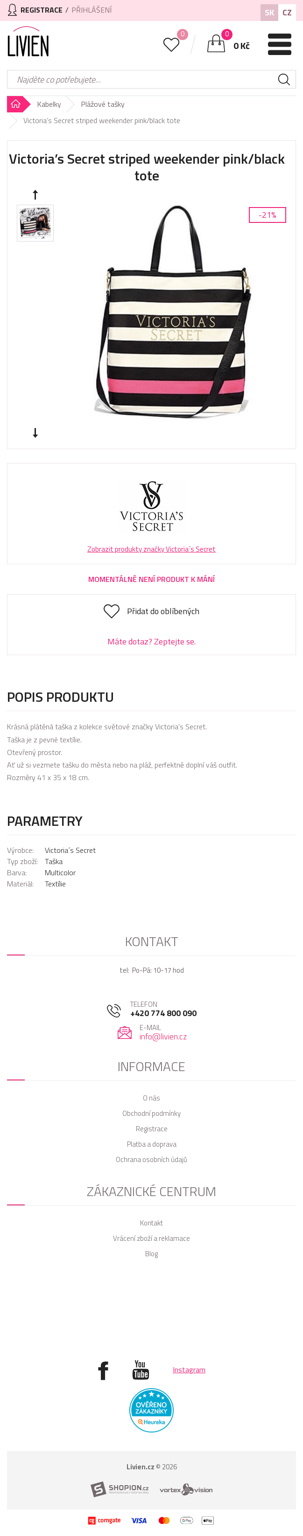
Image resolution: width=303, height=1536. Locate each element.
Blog (151, 1253)
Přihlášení (91, 9)
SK (269, 12)
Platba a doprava (151, 1144)
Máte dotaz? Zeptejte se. (151, 641)
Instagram (189, 1369)
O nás (151, 1098)
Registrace (152, 1128)
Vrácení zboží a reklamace (151, 1238)
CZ (287, 12)
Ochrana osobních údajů (151, 1159)
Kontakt (151, 1223)
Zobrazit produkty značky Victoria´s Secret (151, 549)
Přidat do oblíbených (163, 611)
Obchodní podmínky (151, 1113)
